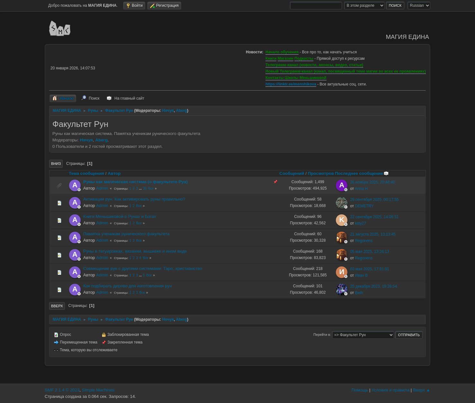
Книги (270, 58)
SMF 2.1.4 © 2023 (62, 390)
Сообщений (291, 173)
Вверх (57, 306)
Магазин (285, 58)
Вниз (56, 164)
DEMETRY (364, 206)
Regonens (364, 240)
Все (151, 188)
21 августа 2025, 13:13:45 (372, 234)
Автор (114, 173)
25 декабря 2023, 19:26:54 (373, 286)
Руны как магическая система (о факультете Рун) (135, 181)
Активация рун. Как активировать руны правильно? (134, 199)
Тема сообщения (86, 173)
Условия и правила (390, 390)
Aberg (181, 110)
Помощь (360, 390)
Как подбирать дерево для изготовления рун (127, 285)
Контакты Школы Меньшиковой (296, 78)
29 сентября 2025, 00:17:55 (374, 199)
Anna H (361, 188)
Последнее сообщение (362, 173)
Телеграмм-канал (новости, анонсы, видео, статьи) (314, 65)
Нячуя (168, 110)
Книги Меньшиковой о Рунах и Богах (119, 216)
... (141, 188)
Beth (359, 293)
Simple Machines (98, 390)
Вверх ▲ (421, 390)
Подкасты (303, 58)
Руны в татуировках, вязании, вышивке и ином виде (135, 251)
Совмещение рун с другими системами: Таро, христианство (142, 268)
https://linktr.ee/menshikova (290, 84)
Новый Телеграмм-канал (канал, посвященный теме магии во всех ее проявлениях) (345, 71)
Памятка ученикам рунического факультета (126, 233)
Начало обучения (282, 52)
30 (145, 188)
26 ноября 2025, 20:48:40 (372, 182)
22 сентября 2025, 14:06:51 (374, 217)
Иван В (361, 275)
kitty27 (360, 223)
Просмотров (321, 173)
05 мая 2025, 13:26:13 (369, 251)
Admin (102, 188)
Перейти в (321, 334)
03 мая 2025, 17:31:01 (369, 269)
